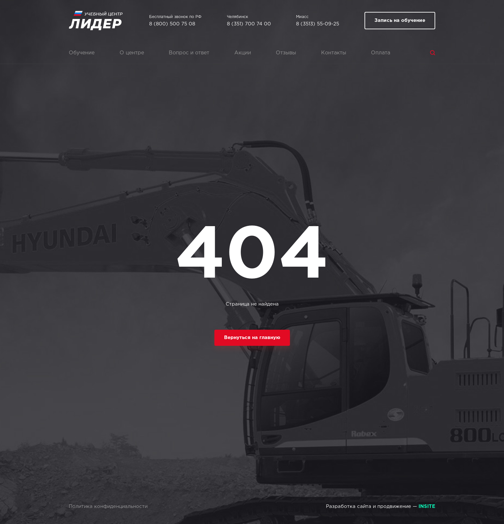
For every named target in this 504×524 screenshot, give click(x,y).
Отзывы (286, 53)
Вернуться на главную (252, 338)
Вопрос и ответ (189, 53)
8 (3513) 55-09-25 (317, 24)
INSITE (427, 506)
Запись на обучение (399, 20)
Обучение (81, 53)
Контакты (333, 53)
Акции (242, 53)
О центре (132, 53)
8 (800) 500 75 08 (172, 24)
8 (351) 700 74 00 (249, 24)
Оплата (380, 53)
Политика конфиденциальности (108, 506)
